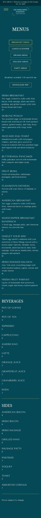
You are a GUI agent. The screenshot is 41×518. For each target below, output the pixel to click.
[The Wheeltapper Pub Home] (20, 11)
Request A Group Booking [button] (20, 515)
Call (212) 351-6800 (20, 509)
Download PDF (20, 85)
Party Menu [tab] (20, 68)
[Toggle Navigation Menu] (6, 10)
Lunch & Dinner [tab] (20, 49)
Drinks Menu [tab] (20, 55)
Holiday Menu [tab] (20, 62)
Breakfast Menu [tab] (20, 42)
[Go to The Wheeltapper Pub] (20, 3)
